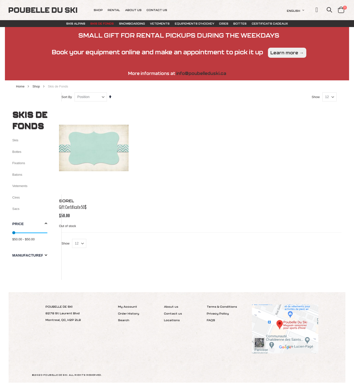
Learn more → (287, 52)
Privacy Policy (218, 313)
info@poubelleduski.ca (201, 73)
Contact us (173, 313)
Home (20, 86)
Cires (16, 197)
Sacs (15, 209)
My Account (127, 306)
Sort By (75, 109)
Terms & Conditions (222, 306)
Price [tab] (18, 224)
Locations (172, 320)
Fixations (18, 163)
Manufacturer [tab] (28, 255)
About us (171, 306)
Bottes (16, 152)
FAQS (211, 320)
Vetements (19, 186)
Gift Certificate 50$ (81, 216)
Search (123, 320)
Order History (128, 313)
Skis (15, 140)
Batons (17, 174)
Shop (36, 86)
